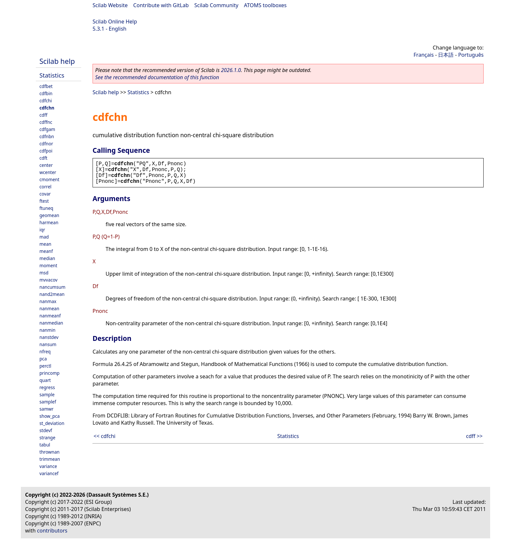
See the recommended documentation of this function (157, 77)
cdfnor (46, 143)
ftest (44, 201)
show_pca (49, 416)
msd (44, 273)
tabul (44, 445)
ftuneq (46, 208)
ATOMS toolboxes (265, 5)
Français (424, 54)
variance (48, 466)
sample (46, 394)
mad (44, 237)
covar (45, 194)
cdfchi (45, 100)
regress (47, 387)
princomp (49, 373)
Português (471, 54)
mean (45, 244)
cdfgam (47, 129)
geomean (49, 215)
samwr (46, 409)
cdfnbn (46, 136)
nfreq (45, 351)
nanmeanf (50, 316)
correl (45, 186)
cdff (43, 115)
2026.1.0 (231, 70)
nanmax (47, 301)
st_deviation (51, 423)
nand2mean (52, 294)
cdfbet (46, 86)
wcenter (47, 172)
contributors (52, 530)
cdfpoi (45, 151)
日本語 (446, 54)
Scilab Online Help (115, 21)
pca (43, 359)
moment (48, 265)
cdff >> (474, 436)
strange (47, 437)
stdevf (45, 430)
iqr (42, 229)
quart (45, 380)
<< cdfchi (104, 436)
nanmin (47, 330)
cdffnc (45, 122)
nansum (47, 344)
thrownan (49, 452)
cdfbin (45, 93)
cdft (43, 158)
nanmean (49, 308)
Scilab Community (216, 5)
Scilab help (57, 61)
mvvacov (48, 280)
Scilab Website (110, 5)
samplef (47, 402)
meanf (46, 251)
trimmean (49, 459)
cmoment (49, 179)
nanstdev (49, 337)
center (46, 165)
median (47, 258)
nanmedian (51, 323)
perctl (45, 366)
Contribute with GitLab (161, 5)
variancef (49, 473)
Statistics (51, 75)
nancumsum (52, 287)
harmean (48, 222)
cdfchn (46, 108)
